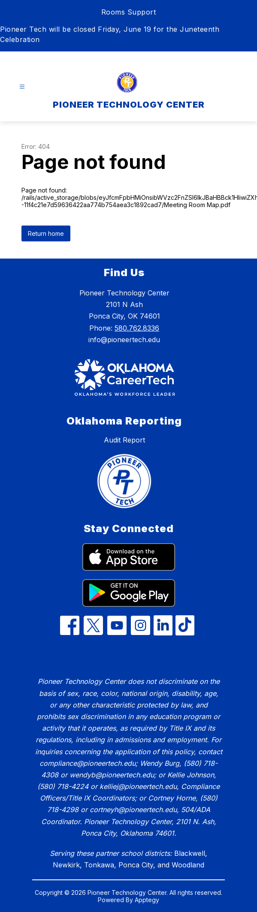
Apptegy (147, 899)
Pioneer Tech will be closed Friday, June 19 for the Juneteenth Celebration (109, 34)
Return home (46, 233)
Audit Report (124, 440)
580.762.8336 (137, 328)
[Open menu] (22, 87)
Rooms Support (128, 12)
